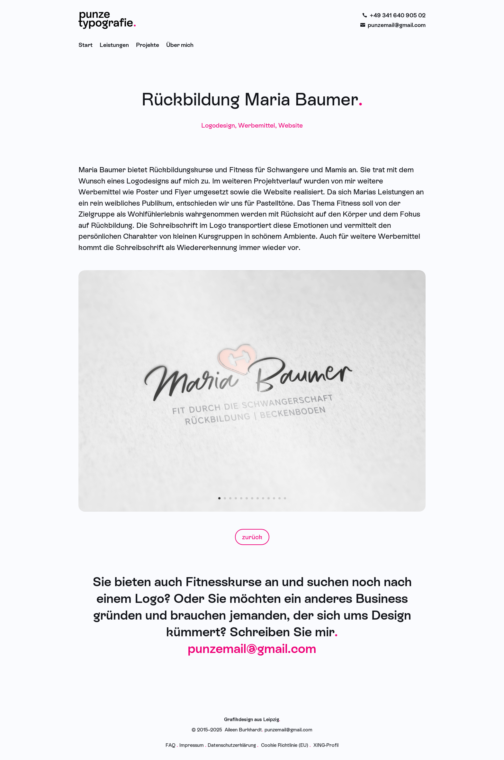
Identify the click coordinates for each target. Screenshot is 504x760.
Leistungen (114, 44)
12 (279, 498)
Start (85, 44)
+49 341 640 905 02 (398, 15)
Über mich (180, 44)
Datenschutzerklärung (232, 745)
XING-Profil (325, 745)
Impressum (191, 745)
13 (285, 498)
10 (268, 498)
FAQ (171, 745)
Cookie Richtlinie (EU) (284, 745)
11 (274, 498)
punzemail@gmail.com (397, 25)
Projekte (147, 44)
